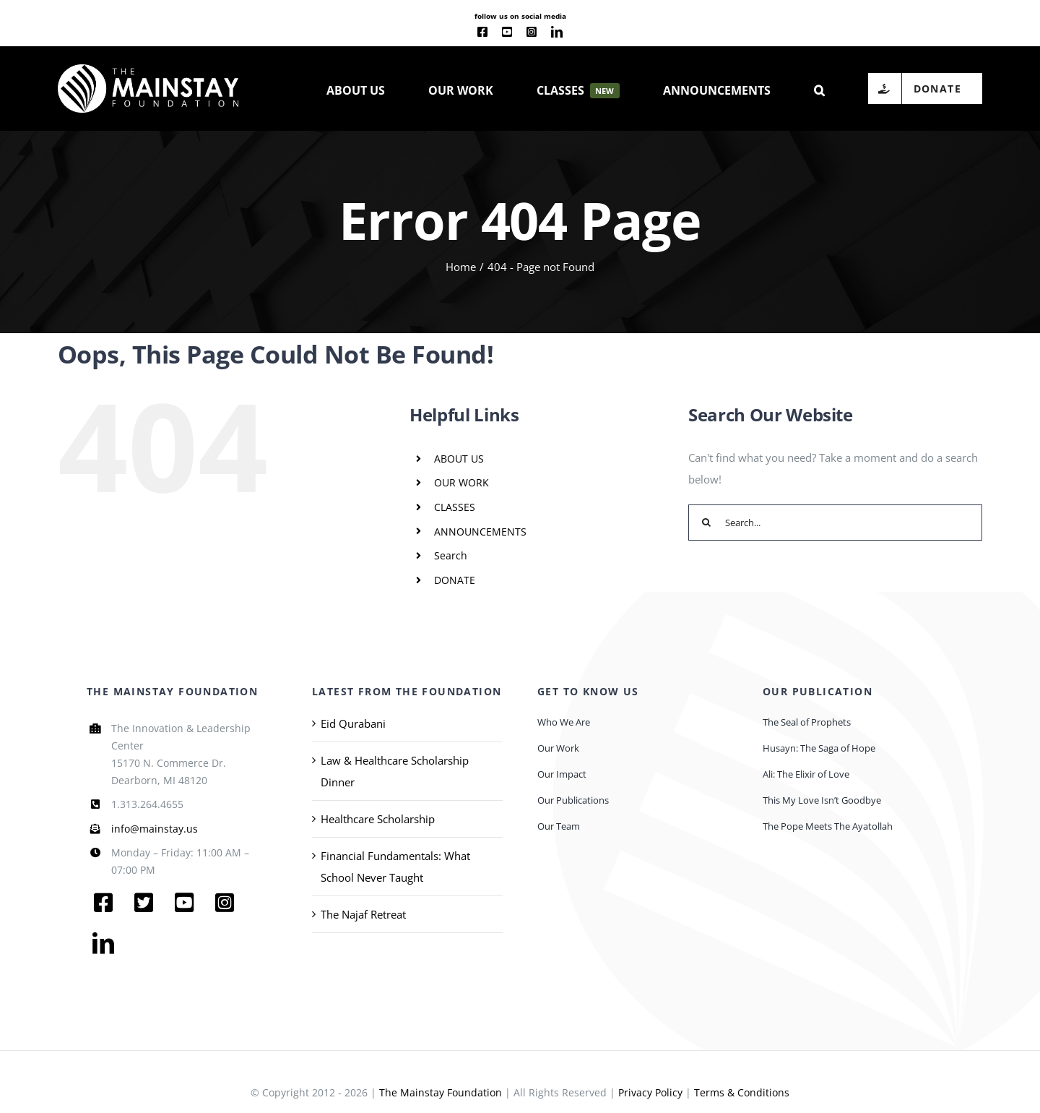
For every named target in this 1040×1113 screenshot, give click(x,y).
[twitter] (143, 902)
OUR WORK (461, 482)
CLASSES (454, 507)
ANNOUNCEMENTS (480, 531)
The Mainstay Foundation (440, 1092)
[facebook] (482, 32)
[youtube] (507, 32)
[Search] (706, 522)
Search (450, 555)
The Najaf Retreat (363, 914)
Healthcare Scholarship (378, 819)
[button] (819, 89)
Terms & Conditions (741, 1092)
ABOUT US (459, 458)
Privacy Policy (650, 1092)
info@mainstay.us (154, 828)
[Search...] (835, 522)
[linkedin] (557, 32)
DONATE (454, 580)
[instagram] (531, 32)
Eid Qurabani (353, 723)
